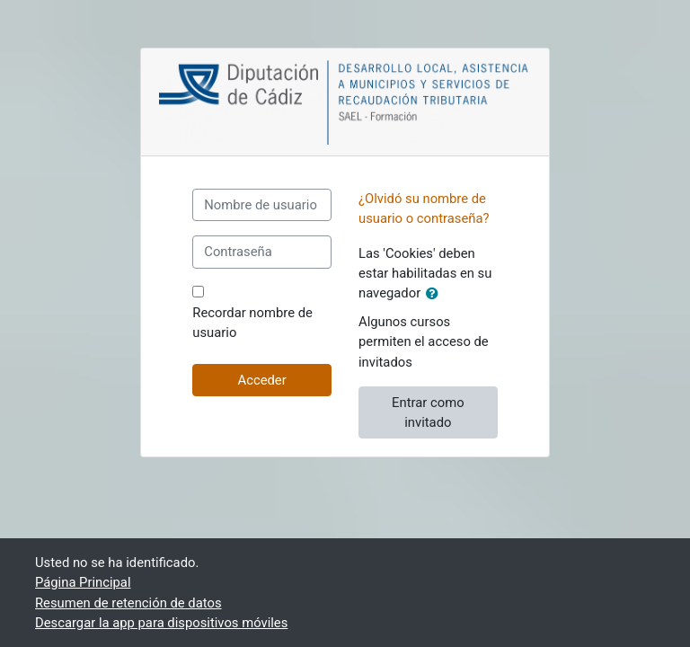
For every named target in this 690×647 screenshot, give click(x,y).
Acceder (262, 380)
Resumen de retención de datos (128, 603)
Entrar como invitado (428, 412)
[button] (435, 294)
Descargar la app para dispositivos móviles (161, 623)
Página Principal (83, 582)
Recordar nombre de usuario (252, 323)
